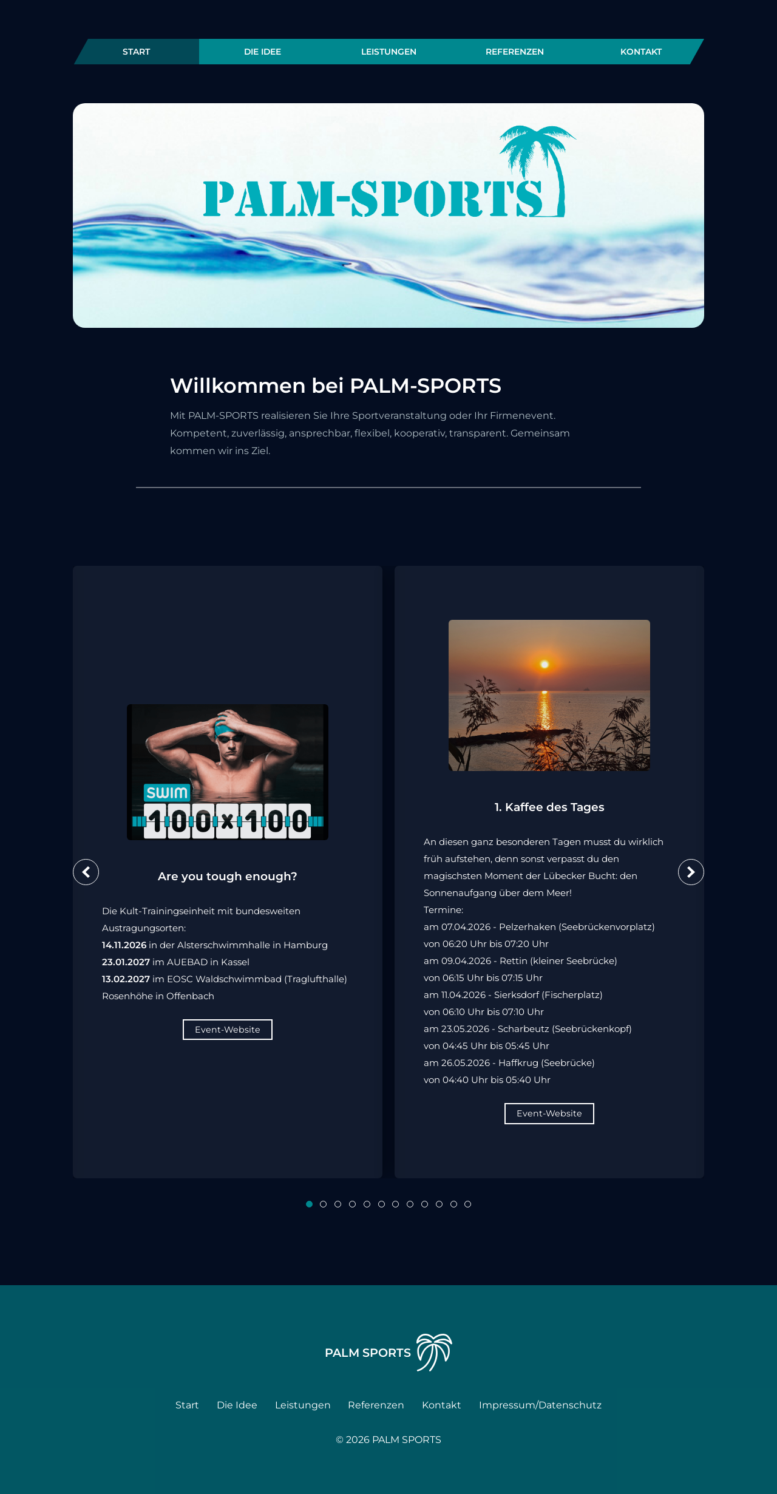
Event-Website (227, 1029)
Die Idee (262, 51)
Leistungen (388, 51)
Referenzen (515, 51)
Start (136, 51)
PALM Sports (389, 1352)
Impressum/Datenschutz (540, 1405)
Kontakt (641, 51)
